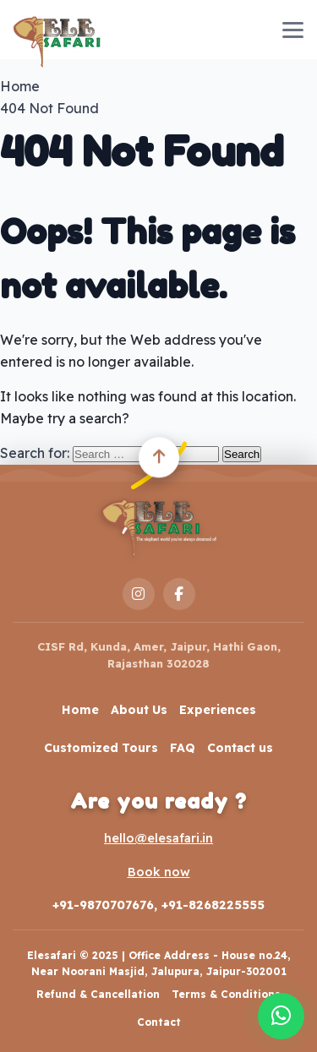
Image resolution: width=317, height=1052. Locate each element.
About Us (139, 709)
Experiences (217, 709)
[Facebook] (179, 594)
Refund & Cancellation (98, 994)
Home (80, 709)
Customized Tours (101, 747)
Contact (159, 1022)
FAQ (182, 747)
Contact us (240, 747)
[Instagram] (139, 594)
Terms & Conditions (226, 994)
